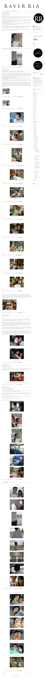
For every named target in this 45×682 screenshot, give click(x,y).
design (34, 116)
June (35, 143)
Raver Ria (36, 26)
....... (3, 317)
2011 (34, 130)
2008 (34, 133)
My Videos (34, 119)
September (36, 140)
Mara (33, 90)
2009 (34, 132)
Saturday (35, 173)
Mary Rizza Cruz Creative (36, 89)
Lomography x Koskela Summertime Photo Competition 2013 (37, 82)
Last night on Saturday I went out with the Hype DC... (37, 168)
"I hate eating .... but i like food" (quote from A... (37, 151)
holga (33, 104)
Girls (33, 110)
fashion (34, 96)
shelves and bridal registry (7, 388)
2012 (34, 129)
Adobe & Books (5, 14)
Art (33, 99)
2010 (34, 131)
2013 (34, 128)
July (35, 142)
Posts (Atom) (18, 675)
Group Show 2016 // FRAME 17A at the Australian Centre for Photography (38, 80)
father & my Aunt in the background (37, 166)
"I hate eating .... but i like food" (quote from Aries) (13, 71)
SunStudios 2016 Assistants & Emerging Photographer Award (37, 78)
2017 (34, 123)
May (35, 144)
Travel (34, 100)
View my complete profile (36, 32)
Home (17, 673)
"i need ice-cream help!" (37, 155)
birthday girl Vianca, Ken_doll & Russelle (37, 163)
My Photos (34, 95)
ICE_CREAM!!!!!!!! (36, 158)
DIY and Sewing (35, 114)
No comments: (13, 96)
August (36, 141)
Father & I (35, 157)
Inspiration (34, 101)
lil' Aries (35, 161)
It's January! (36, 178)
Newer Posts (4, 673)
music (34, 106)
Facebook (34, 44)
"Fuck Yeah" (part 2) (6, 366)
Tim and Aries (36, 156)
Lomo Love (34, 105)
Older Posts (29, 673)
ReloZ (35, 164)
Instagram (34, 45)
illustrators (34, 109)
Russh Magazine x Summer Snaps (37, 84)
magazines (34, 111)
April (35, 145)
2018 (34, 122)
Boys (33, 115)
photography (34, 94)
